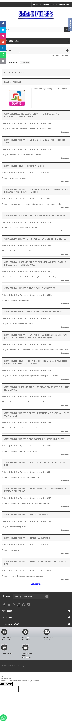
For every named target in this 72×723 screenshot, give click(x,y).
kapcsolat (55, 55)
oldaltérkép (65, 55)
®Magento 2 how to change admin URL (27, 537)
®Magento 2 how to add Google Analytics (29, 288)
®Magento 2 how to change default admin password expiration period (36, 490)
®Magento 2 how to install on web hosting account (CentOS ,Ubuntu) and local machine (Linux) (36, 336)
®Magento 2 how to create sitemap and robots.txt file (34, 464)
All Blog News (13, 62)
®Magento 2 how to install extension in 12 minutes (35, 238)
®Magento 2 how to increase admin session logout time (35, 141)
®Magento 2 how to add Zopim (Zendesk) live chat (34, 439)
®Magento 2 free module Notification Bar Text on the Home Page (36, 388)
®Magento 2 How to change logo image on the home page (36, 562)
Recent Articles (13, 81)
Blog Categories (14, 72)
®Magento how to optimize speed (24, 165)
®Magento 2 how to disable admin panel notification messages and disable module (36, 190)
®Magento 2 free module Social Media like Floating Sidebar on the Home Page (35, 263)
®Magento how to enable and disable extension (33, 311)
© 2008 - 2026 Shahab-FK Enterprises (15, 666)
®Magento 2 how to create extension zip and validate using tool (36, 414)
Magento (25, 123)
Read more (65, 132)
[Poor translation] (9, 684)
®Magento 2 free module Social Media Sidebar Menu (35, 215)
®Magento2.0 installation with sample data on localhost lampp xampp (32, 115)
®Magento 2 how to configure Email (26, 514)
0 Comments (36, 123)
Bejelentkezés (64, 4)
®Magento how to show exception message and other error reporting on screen (36, 362)
